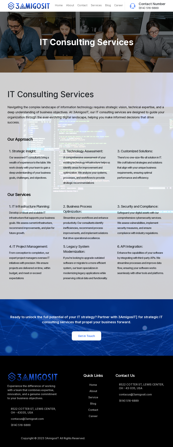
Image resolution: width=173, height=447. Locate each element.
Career (118, 5)
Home (59, 5)
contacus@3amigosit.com (27, 418)
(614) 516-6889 (149, 8)
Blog (108, 5)
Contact (82, 5)
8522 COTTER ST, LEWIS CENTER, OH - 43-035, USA (141, 386)
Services (96, 5)
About (70, 5)
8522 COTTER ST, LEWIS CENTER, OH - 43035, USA (33, 410)
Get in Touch (86, 336)
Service (93, 397)
